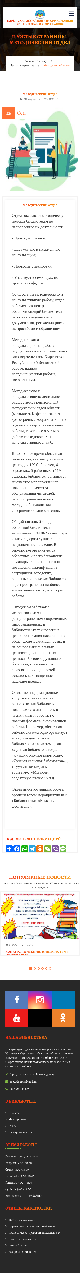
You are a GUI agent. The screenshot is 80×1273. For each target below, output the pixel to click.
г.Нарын (49, 99)
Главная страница (35, 61)
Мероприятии (18, 1119)
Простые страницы (22, 65)
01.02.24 (11, 945)
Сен (21, 112)
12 (8, 112)
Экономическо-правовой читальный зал (34, 1233)
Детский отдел (18, 1245)
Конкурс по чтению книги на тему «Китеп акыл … (36, 953)
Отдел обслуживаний (22, 1239)
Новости (14, 1113)
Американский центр (22, 1252)
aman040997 (29, 99)
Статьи (13, 1126)
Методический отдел (22, 1220)
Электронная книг (20, 1132)
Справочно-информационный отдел (32, 1226)
